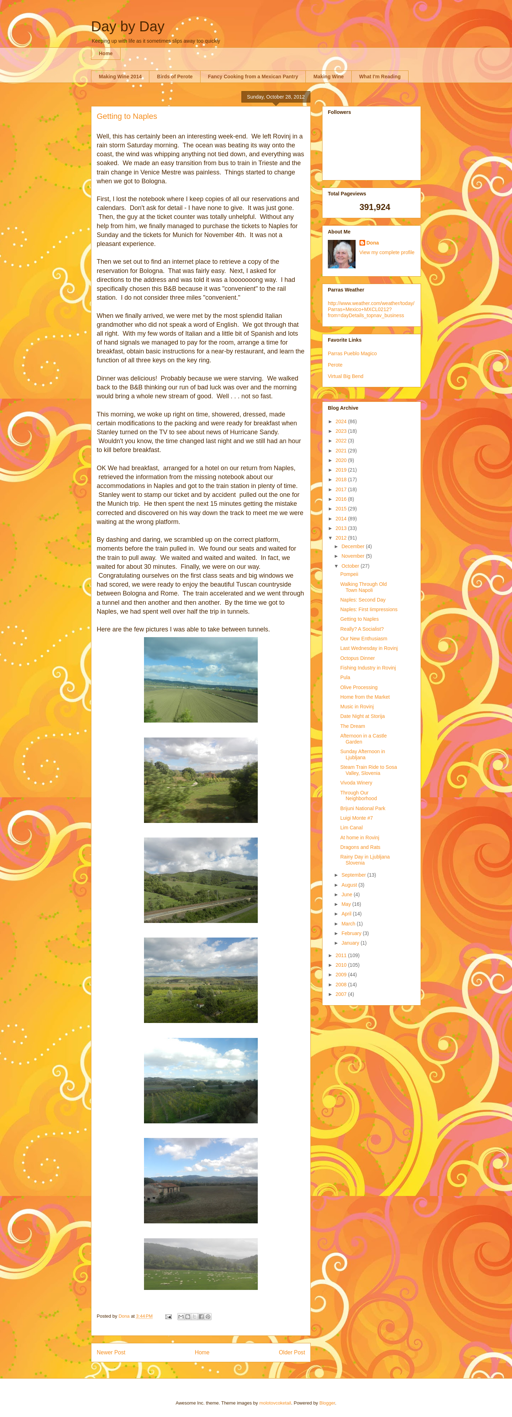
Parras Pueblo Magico (352, 353)
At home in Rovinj (359, 837)
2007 (342, 994)
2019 (342, 470)
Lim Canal (351, 827)
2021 (342, 450)
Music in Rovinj (357, 706)
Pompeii (349, 574)
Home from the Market (365, 697)
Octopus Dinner (357, 658)
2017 (342, 489)
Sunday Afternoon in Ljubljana (362, 754)
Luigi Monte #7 (356, 818)
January (351, 943)
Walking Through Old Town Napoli (363, 587)
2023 (342, 431)
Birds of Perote (174, 76)
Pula (345, 677)
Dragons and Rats (360, 847)
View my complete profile (387, 252)
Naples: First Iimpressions (369, 609)
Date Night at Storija (362, 716)
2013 (342, 528)
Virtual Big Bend (345, 376)
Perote (335, 365)
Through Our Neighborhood (358, 796)
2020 (342, 460)
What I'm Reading (380, 76)
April (347, 914)
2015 (342, 508)
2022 (342, 441)
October (351, 566)
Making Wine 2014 (120, 76)
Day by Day (128, 26)
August (349, 885)
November (353, 556)
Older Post (292, 1352)
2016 (342, 499)
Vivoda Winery (356, 783)
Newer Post (111, 1352)
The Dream (352, 726)
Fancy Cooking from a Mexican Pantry (253, 76)
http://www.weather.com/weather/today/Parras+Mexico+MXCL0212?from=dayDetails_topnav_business (371, 309)
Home (106, 53)
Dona (373, 243)
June (347, 894)
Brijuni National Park (362, 808)
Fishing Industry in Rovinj (368, 668)
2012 (342, 538)
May (346, 904)
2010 (342, 965)
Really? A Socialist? (362, 629)
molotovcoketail (275, 1403)
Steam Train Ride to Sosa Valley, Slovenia (368, 770)
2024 (342, 421)
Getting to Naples (359, 619)
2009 (342, 974)
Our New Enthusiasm (363, 638)
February (352, 933)
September (354, 875)
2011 (342, 955)
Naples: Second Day (363, 600)
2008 (342, 984)
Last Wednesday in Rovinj (369, 648)
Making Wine (328, 76)
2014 (342, 518)
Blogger (327, 1403)
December (353, 546)
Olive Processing (359, 687)
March (349, 924)
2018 (342, 479)
